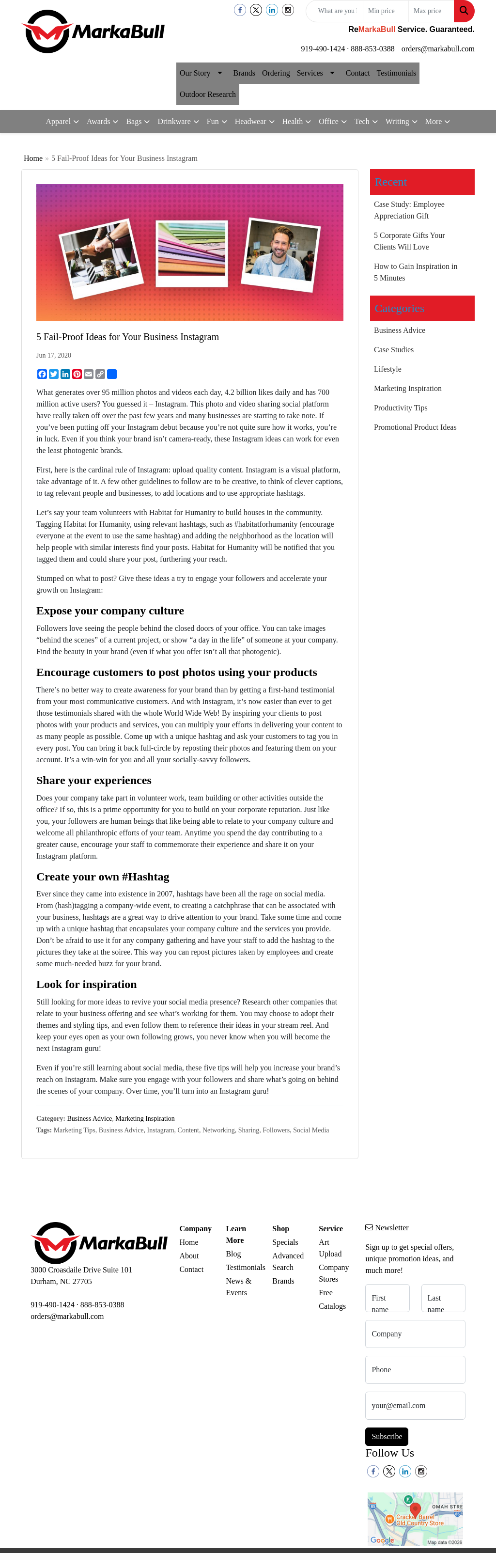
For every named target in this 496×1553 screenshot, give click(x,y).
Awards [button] (98, 121)
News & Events (238, 1287)
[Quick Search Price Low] (386, 11)
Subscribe (387, 1436)
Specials (285, 1242)
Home (33, 158)
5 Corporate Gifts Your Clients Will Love (409, 241)
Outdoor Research (208, 94)
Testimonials (397, 73)
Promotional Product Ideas (415, 427)
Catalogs (332, 1306)
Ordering (276, 73)
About (189, 1256)
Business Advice (89, 1118)
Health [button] (292, 121)
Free (325, 1292)
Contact (358, 73)
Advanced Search (288, 1261)
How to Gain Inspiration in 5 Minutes (415, 272)
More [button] (433, 121)
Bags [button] (133, 121)
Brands (244, 73)
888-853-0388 (373, 49)
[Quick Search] (334, 11)
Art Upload (330, 1248)
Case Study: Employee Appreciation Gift (409, 210)
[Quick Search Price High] (431, 11)
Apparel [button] (58, 121)
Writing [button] (397, 121)
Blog (233, 1254)
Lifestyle (388, 369)
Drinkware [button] (173, 121)
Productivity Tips (401, 408)
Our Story (195, 73)
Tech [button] (362, 121)
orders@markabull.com (438, 49)
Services (310, 73)
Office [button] (329, 121)
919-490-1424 (323, 49)
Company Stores (334, 1273)
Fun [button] (213, 121)
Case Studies (394, 349)
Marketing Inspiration (144, 1118)
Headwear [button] (250, 121)
